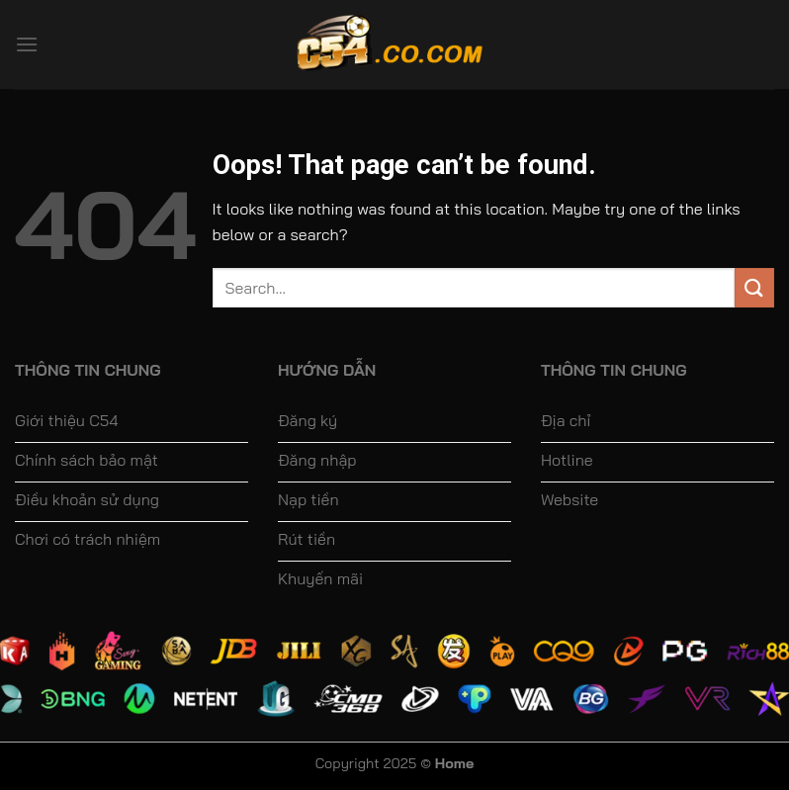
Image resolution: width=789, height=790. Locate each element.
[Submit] (754, 287)
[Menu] (27, 44)
